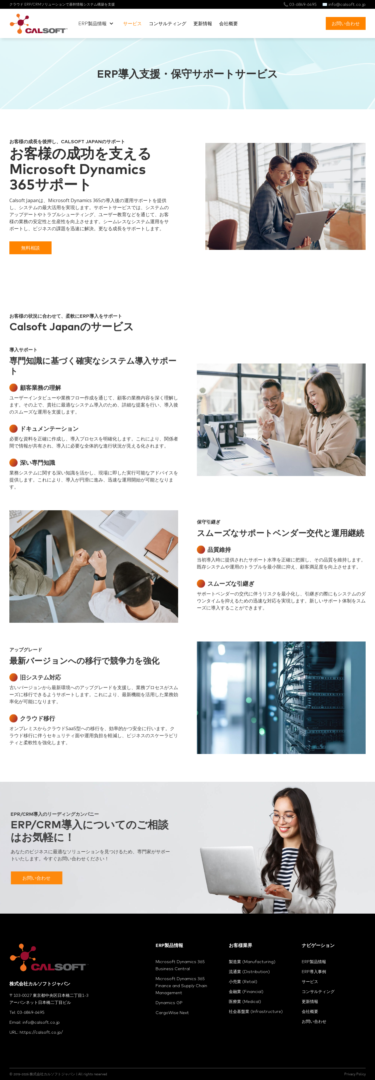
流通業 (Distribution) (249, 971)
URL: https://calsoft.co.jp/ (36, 1032)
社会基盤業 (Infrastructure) (256, 1011)
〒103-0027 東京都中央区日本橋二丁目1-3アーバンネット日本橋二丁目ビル (48, 999)
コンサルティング (167, 23)
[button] (96, 23)
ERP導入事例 (314, 971)
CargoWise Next (172, 1012)
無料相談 (30, 248)
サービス (132, 23)
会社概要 (228, 23)
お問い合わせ (346, 23)
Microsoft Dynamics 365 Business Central (180, 965)
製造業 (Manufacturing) (252, 961)
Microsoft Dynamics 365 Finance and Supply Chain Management (181, 985)
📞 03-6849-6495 (299, 4)
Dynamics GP (169, 1002)
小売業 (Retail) (243, 981)
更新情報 (202, 23)
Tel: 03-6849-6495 (26, 1012)
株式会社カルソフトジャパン (52, 1074)
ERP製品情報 (314, 961)
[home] (38, 23)
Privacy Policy (355, 1074)
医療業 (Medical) (245, 1001)
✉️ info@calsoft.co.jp (344, 4)
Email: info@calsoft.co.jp (34, 1022)
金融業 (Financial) (246, 991)
